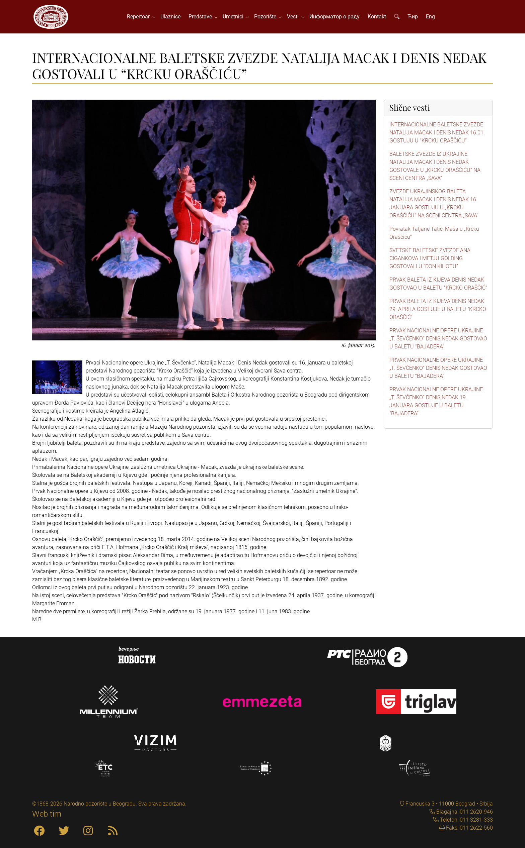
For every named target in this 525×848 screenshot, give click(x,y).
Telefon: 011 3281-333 (466, 820)
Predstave (202, 16)
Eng (430, 16)
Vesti (294, 16)
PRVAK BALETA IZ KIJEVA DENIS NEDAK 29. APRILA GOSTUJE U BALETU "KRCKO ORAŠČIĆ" (437, 309)
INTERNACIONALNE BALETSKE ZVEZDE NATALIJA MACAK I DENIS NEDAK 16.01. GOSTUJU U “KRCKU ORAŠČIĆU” (437, 132)
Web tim (46, 814)
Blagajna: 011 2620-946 (464, 812)
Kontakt (377, 16)
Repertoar (139, 16)
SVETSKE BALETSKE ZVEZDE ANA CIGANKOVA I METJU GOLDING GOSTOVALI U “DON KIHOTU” (429, 258)
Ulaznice (170, 16)
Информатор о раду (334, 16)
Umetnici (234, 16)
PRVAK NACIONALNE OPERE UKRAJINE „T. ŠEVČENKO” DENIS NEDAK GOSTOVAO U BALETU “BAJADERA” (438, 338)
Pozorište (266, 16)
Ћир (412, 16)
